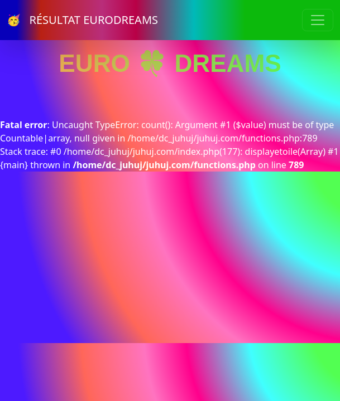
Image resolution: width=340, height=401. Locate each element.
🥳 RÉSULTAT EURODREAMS (82, 19)
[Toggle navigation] (317, 20)
